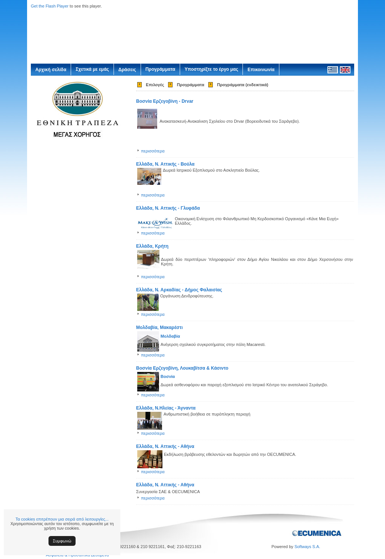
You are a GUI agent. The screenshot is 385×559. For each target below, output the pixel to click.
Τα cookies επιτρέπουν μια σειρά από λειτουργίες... (62, 519)
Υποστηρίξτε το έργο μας (211, 69)
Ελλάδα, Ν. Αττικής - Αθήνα (165, 446)
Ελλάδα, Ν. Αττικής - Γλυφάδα (168, 208)
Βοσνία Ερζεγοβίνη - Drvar (164, 101)
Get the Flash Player (49, 6)
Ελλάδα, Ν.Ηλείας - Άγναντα (166, 408)
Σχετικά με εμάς (92, 69)
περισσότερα (153, 151)
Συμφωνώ (62, 541)
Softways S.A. (307, 546)
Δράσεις (127, 69)
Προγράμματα (160, 69)
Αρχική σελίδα (50, 69)
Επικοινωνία (260, 69)
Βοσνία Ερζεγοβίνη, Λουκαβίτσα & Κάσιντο (182, 368)
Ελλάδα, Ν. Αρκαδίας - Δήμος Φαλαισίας (179, 289)
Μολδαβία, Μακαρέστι (159, 327)
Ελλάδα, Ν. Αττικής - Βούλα (165, 164)
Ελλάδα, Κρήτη (152, 246)
